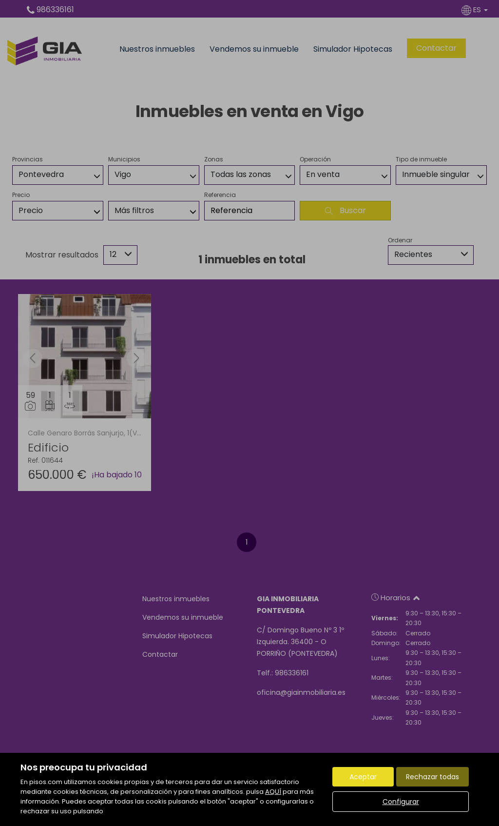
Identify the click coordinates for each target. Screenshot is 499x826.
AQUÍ (273, 791)
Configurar (401, 801)
